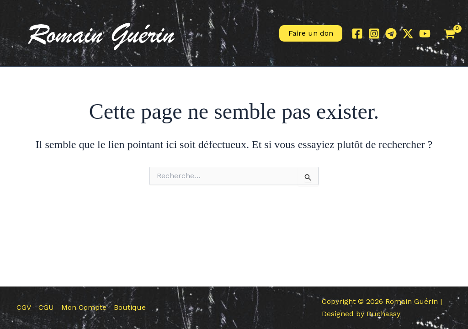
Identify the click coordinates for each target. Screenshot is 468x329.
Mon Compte (83, 307)
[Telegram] (391, 33)
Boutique (130, 307)
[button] (310, 33)
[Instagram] (374, 33)
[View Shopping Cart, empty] (449, 32)
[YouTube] (425, 33)
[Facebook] (357, 33)
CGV (23, 307)
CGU (46, 307)
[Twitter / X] (408, 33)
